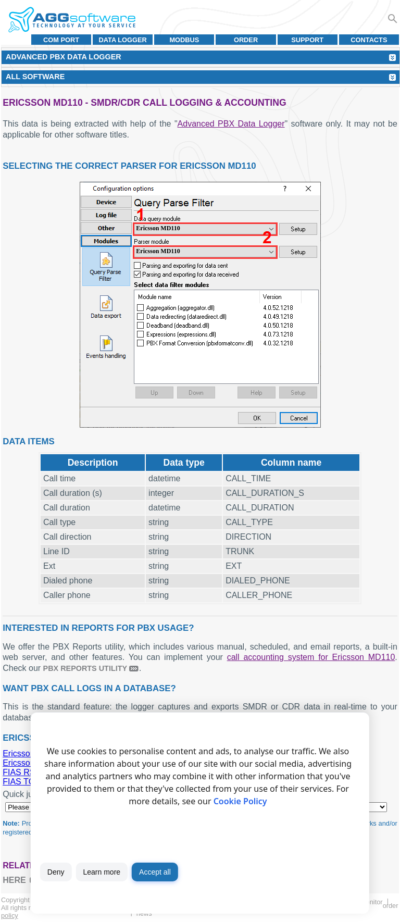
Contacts (369, 40)
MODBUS (184, 40)
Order (246, 40)
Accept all (155, 872)
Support (307, 40)
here (14, 880)
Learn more (101, 872)
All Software (35, 76)
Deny (56, 872)
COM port (61, 40)
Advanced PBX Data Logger (231, 123)
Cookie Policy (240, 801)
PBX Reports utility (85, 668)
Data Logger (123, 40)
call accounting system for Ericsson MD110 (311, 657)
